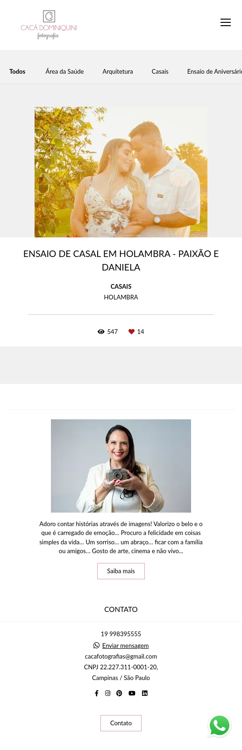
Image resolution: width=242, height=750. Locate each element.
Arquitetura (117, 72)
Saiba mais (121, 571)
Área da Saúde (65, 72)
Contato (121, 723)
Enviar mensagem (125, 646)
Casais (160, 72)
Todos (17, 72)
